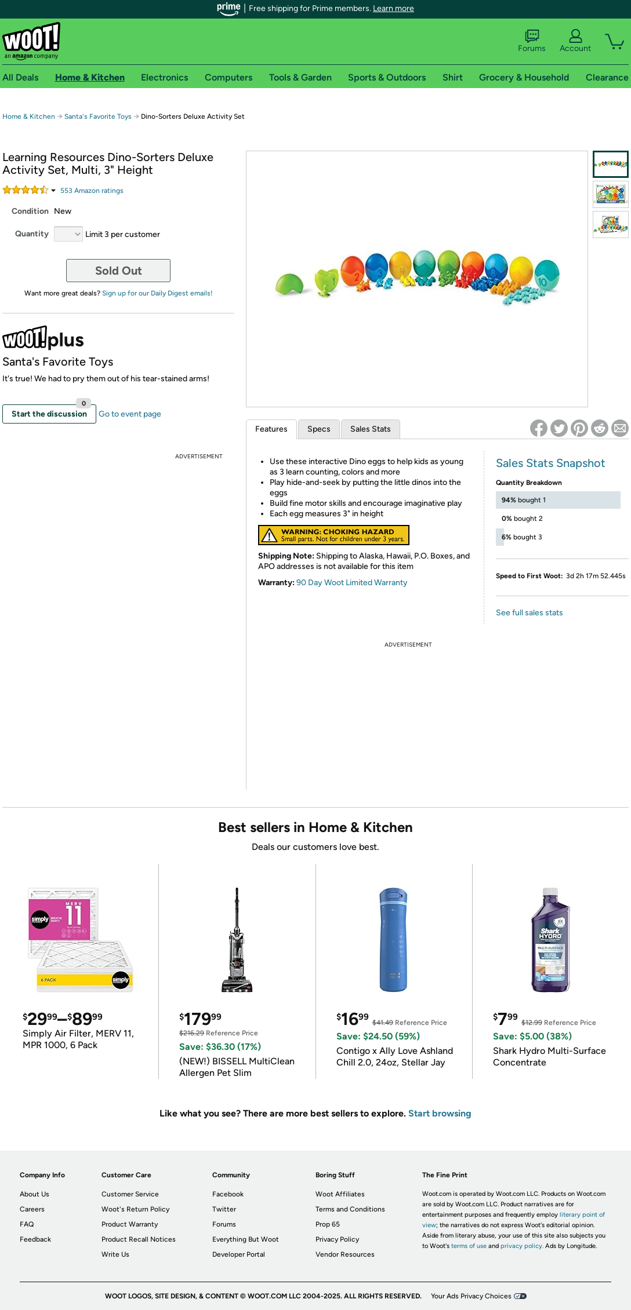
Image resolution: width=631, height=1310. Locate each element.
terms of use (469, 1246)
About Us (34, 1194)
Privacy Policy (337, 1239)
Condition (30, 211)
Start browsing (440, 1113)
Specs (319, 429)
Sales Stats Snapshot (550, 463)
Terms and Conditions (350, 1209)
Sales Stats (370, 429)
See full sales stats (529, 613)
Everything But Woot (245, 1239)
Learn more (393, 8)
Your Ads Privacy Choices (471, 1296)
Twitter (224, 1209)
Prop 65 (328, 1224)
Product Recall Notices (138, 1239)
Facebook (228, 1194)
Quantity (32, 234)
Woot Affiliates (340, 1194)
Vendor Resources (345, 1254)
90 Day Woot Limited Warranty (352, 583)
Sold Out (118, 271)
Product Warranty (129, 1224)
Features (271, 429)
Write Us (115, 1254)
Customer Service (130, 1194)
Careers (32, 1209)
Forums (532, 41)
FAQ (27, 1224)
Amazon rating (92, 191)
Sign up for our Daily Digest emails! (157, 293)
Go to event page (130, 414)
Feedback (35, 1239)
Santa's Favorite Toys (98, 116)
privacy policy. (522, 1246)
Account (575, 41)
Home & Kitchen (28, 116)
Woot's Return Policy (135, 1209)
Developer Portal (238, 1254)
